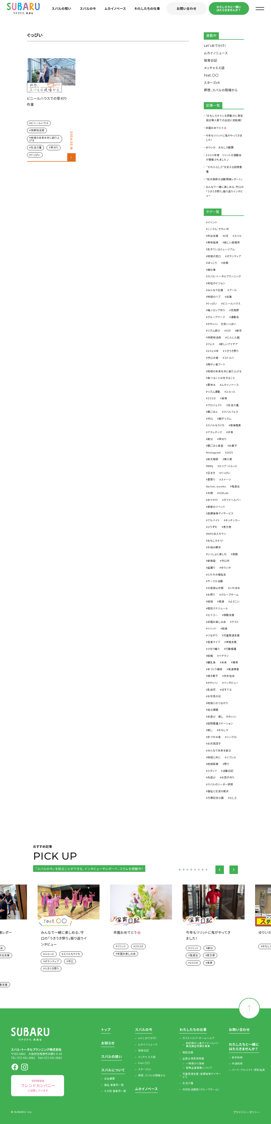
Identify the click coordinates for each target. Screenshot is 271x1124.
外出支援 (212, 236)
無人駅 (228, 459)
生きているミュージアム (221, 249)
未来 (224, 662)
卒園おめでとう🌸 (216, 128)
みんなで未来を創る (219, 750)
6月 (226, 236)
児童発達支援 (231, 635)
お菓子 (233, 445)
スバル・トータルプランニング (224, 276)
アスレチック (214, 432)
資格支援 (231, 642)
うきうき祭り (231, 351)
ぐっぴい (212, 303)
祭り (226, 764)
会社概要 (109, 1078)
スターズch (212, 82)
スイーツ (226, 479)
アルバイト (213, 520)
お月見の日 (214, 696)
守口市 (226, 561)
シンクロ (232, 737)
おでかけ (212, 500)
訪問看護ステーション (220, 723)
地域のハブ (213, 296)
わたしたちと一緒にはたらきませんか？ (228, 8)
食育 (224, 398)
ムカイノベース (115, 8)
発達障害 (233, 669)
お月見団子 (214, 743)
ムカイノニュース (216, 53)
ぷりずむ (212, 527)
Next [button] (233, 869)
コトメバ (229, 358)
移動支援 (229, 615)
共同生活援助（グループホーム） (201, 1089)
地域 (210, 601)
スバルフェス (231, 412)
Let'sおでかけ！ (215, 45)
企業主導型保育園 (193, 1058)
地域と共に (213, 757)
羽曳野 (235, 310)
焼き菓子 (212, 676)
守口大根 (212, 358)
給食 (224, 628)
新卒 (239, 330)
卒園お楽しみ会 (216, 622)
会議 (229, 296)
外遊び (211, 777)
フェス (210, 344)
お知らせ (108, 1043)
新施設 (211, 561)
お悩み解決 (214, 547)
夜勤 (235, 554)
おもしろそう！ (215, 540)
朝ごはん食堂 (215, 445)
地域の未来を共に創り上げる (44, 139)
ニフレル (231, 757)
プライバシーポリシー (246, 1112)
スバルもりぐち (215, 425)
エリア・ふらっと (228, 466)
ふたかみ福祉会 (216, 574)
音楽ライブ (213, 642)
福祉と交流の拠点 (218, 791)
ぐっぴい (35, 155)
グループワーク (216, 317)
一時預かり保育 (195, 1063)
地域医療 (212, 764)
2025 (230, 452)
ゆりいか (226, 567)
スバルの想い (61, 8)
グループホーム (230, 594)
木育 (230, 432)
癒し (210, 730)
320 (228, 330)
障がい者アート (216, 364)
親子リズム (225, 418)
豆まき (211, 473)
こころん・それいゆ (218, 229)
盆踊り (211, 567)
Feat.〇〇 (211, 75)
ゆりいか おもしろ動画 (220, 147)
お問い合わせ (186, 8)
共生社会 (229, 676)
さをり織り (213, 649)
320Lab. (224, 493)
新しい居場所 (232, 242)
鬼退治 (236, 486)
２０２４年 (213, 351)
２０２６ (211, 398)
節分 (210, 439)
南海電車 (235, 425)
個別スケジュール (217, 608)
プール (233, 290)
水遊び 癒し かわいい (221, 716)
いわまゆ (234, 588)
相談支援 (188, 1052)
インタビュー (231, 683)
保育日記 (210, 60)
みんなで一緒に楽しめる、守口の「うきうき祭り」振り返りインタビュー (224, 191)
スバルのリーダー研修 (220, 784)
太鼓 (210, 493)
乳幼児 (211, 689)
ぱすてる (227, 689)
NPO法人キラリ (216, 534)
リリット (211, 628)
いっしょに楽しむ (217, 554)
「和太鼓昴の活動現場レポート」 (224, 179)
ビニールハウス (40, 123)
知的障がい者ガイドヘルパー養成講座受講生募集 (202, 1045)
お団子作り (228, 777)
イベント (212, 222)
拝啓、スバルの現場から (221, 90)
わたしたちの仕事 (147, 8)
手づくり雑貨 (214, 669)
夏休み (211, 385)
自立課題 (212, 709)
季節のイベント (216, 507)
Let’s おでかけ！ (147, 1038)
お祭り (211, 594)
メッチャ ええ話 (147, 1057)
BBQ (210, 466)
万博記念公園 (215, 798)
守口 (210, 418)
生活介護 (36, 147)
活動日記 (228, 771)
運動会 (235, 317)
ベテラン (224, 656)
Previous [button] (219, 869)
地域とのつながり (217, 703)
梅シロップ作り (216, 310)
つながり (212, 635)
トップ (105, 1029)
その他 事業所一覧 (115, 1091)
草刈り (54, 147)
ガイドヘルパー (232, 500)
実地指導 (212, 242)
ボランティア (234, 256)
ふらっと (231, 391)
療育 (235, 662)
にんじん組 (233, 337)
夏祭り (211, 479)
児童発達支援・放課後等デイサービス (202, 1075)
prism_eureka (216, 486)
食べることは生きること (221, 378)
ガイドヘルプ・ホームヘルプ (199, 1038)
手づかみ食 (214, 737)
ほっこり (212, 263)
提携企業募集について (199, 1067)
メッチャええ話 (214, 67)
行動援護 (230, 649)
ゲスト (235, 622)
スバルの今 (88, 8)
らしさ (233, 798)
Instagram (214, 452)
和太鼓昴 (212, 459)
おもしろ (223, 730)
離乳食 (211, 662)
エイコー (212, 615)
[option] (136, 922)
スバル (238, 236)
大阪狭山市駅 (215, 588)
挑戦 (210, 656)
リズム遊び (213, 330)
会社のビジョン (216, 283)
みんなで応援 (215, 290)
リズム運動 (213, 391)
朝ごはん (212, 412)
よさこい (235, 601)
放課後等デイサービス (220, 513)
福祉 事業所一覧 (114, 1085)
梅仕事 (211, 269)
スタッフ (212, 771)
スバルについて (113, 1070)
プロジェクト (214, 405)
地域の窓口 (214, 256)
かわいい (212, 683)
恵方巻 (227, 527)
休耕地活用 (37, 130)
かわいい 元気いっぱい (221, 324)
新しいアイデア (229, 344)
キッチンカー (232, 520)
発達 (221, 601)
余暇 (225, 263)
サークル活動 (215, 581)
